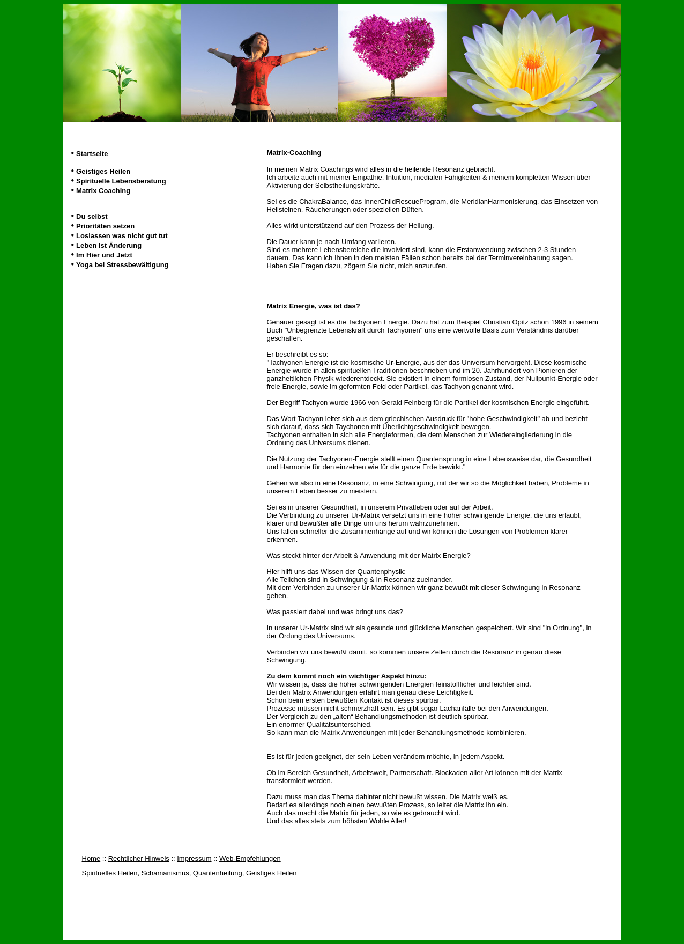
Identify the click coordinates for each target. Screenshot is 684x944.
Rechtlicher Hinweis (138, 858)
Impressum (194, 858)
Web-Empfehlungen (250, 858)
